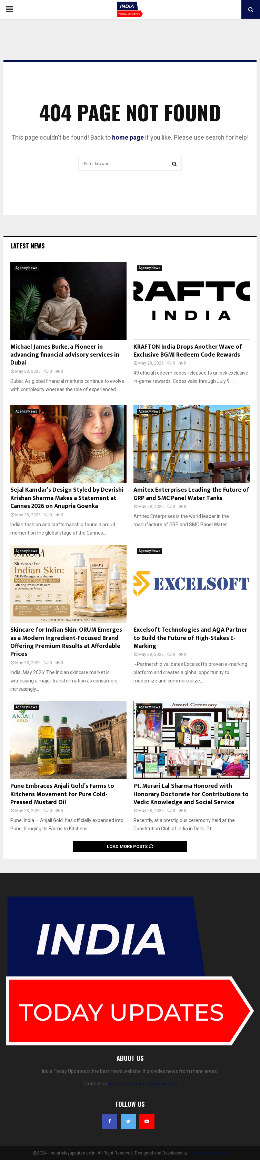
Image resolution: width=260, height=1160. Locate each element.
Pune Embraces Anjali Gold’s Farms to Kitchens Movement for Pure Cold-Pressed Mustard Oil (62, 794)
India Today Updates (208, 1153)
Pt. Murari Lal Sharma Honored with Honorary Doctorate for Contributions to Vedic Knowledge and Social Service (191, 794)
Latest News (27, 245)
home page (128, 137)
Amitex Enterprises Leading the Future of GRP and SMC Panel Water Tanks (191, 494)
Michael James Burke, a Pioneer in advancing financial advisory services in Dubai (64, 355)
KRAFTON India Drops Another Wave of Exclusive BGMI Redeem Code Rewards (187, 351)
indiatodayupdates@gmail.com (143, 1083)
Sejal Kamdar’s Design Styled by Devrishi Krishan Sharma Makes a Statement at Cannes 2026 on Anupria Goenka (66, 498)
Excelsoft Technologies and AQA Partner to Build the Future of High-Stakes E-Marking (190, 638)
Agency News (26, 268)
